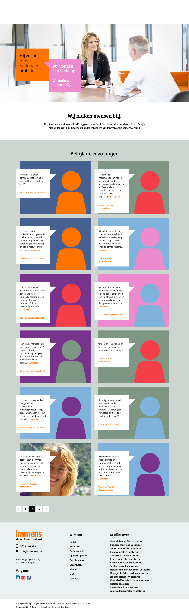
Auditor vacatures (119, 583)
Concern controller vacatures (125, 548)
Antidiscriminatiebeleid (68, 603)
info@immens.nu (31, 551)
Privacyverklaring (23, 603)
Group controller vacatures (124, 555)
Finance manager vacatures (125, 576)
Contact (74, 578)
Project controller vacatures (125, 559)
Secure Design (46, 607)
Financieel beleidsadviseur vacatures (129, 580)
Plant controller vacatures (124, 551)
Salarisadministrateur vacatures (127, 590)
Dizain (67, 607)
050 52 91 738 (28, 546)
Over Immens (77, 560)
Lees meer (115, 196)
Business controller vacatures (125, 544)
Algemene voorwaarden (44, 603)
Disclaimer (86, 603)
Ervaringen (76, 564)
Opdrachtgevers (78, 555)
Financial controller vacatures (126, 541)
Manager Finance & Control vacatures (130, 569)
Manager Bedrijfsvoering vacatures (129, 573)
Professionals (77, 551)
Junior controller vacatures (124, 566)
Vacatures (75, 546)
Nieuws (73, 569)
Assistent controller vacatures (126, 562)
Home (73, 541)
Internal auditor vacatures (124, 587)
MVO (72, 573)
